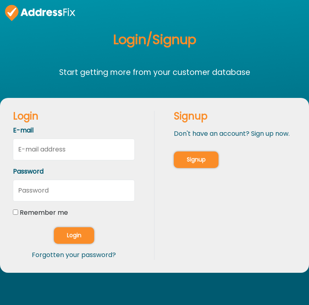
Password (28, 171)
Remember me (44, 212)
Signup (196, 160)
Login (74, 235)
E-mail (23, 130)
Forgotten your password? (74, 254)
